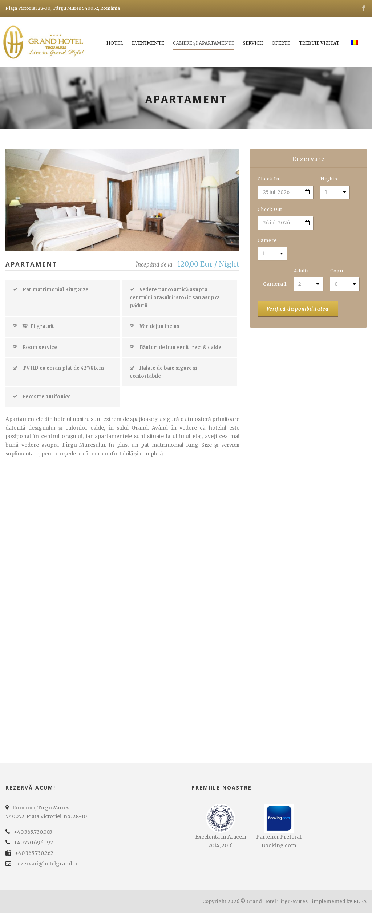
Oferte (281, 43)
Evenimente (148, 43)
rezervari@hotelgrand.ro (47, 863)
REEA (360, 901)
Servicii (253, 43)
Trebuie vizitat (319, 43)
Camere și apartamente (203, 43)
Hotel (114, 43)
